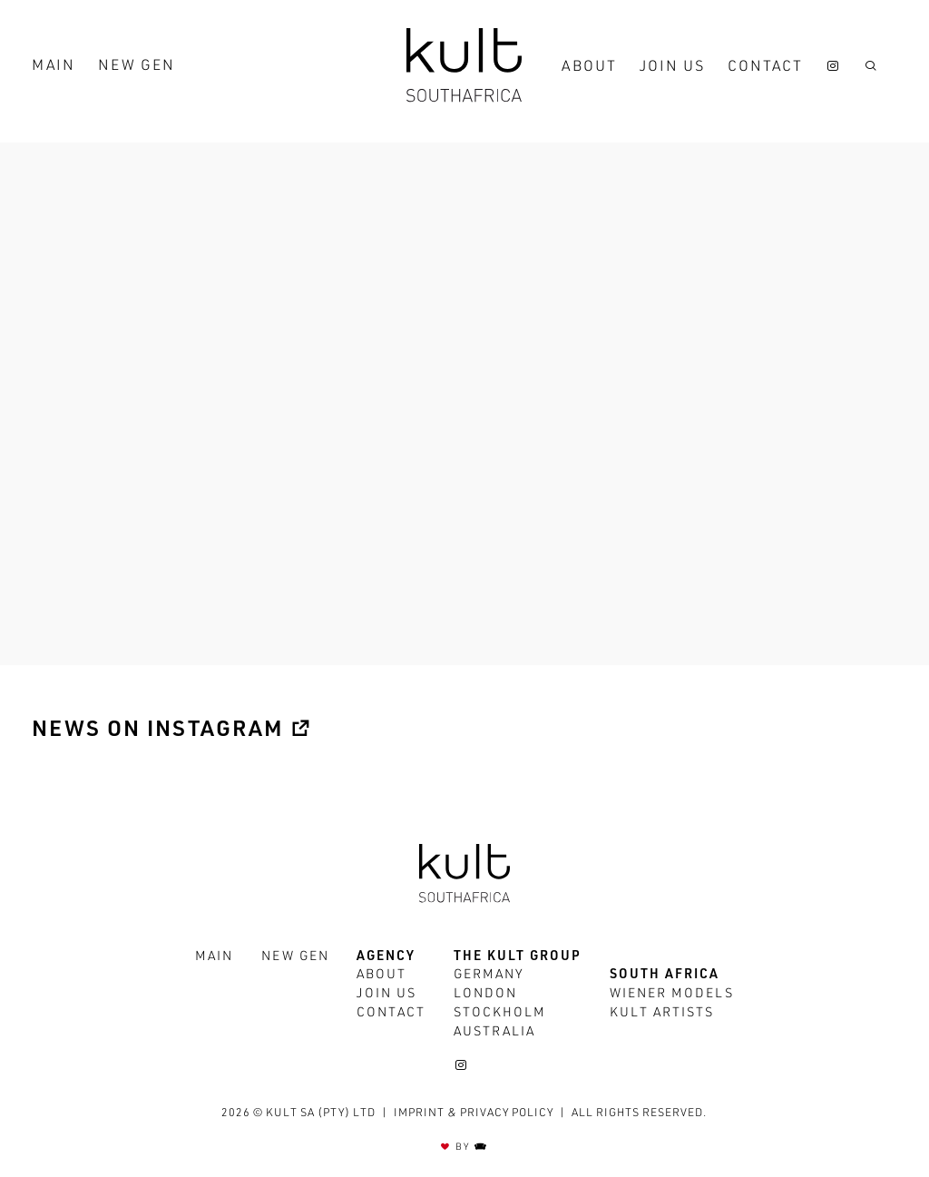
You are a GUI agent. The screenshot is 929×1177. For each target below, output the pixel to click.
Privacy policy (506, 1114)
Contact (765, 68)
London (485, 994)
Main (53, 67)
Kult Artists (662, 1013)
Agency (386, 957)
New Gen (136, 67)
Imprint (419, 1114)
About (589, 68)
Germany (489, 975)
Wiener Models (672, 994)
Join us (672, 68)
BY (464, 1147)
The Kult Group (518, 957)
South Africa (664, 975)
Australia (494, 1032)
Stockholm (500, 1013)
